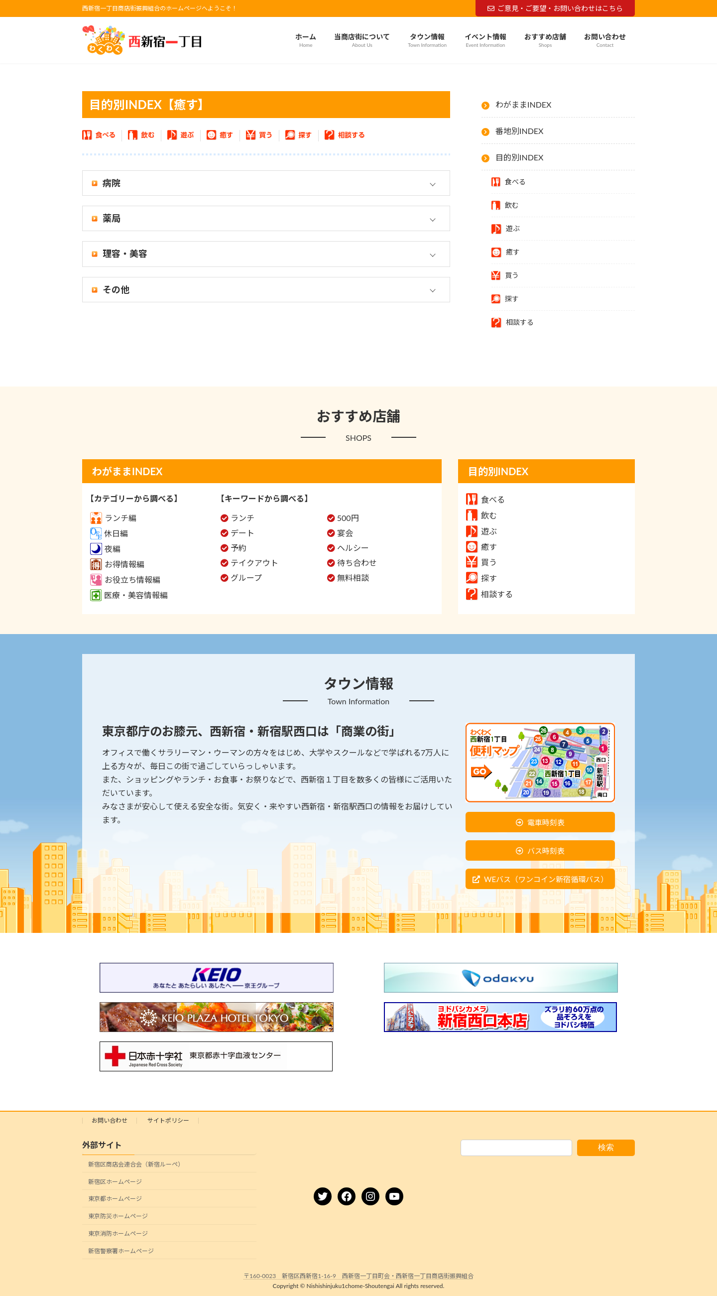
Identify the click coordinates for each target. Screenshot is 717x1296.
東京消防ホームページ (118, 1233)
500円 (348, 517)
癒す (481, 546)
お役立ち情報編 (125, 579)
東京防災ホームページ (118, 1216)
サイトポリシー (168, 1120)
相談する (489, 594)
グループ (246, 577)
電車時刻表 (546, 822)
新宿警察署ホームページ (121, 1251)
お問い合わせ (109, 1120)
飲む (481, 515)
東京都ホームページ (115, 1199)
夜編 (105, 548)
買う (481, 562)
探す (481, 578)
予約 (238, 547)
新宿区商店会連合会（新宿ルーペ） (136, 1164)
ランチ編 (113, 517)
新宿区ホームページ (115, 1181)
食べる (485, 499)
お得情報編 (117, 564)
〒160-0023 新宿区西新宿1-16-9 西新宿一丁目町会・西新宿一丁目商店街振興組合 (358, 1276)
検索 (606, 1147)
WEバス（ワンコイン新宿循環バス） (546, 879)
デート (242, 532)
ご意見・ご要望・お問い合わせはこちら (555, 8)
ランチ (242, 517)
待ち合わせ (357, 562)
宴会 (345, 532)
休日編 (109, 533)
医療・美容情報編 (129, 595)
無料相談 (353, 577)
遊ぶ (481, 531)
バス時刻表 (546, 850)
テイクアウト (254, 562)
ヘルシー (353, 547)
